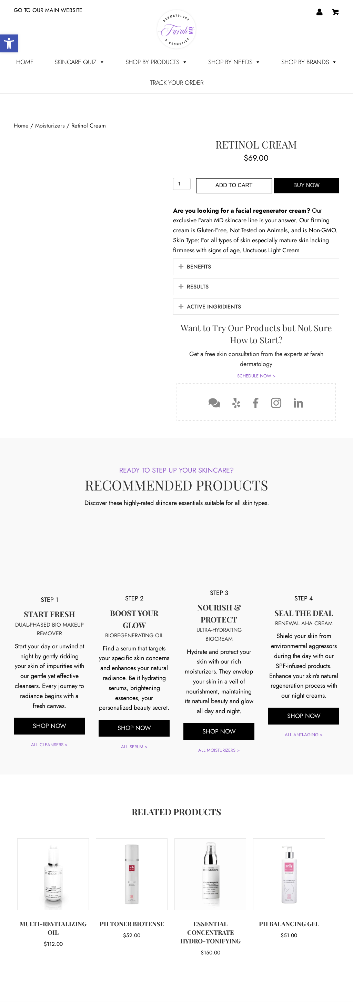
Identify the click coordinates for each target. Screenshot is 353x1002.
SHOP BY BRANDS (309, 62)
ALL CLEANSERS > (49, 684)
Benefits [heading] (199, 267)
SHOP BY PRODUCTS (156, 62)
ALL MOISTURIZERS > (219, 750)
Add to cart (234, 185)
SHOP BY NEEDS (234, 62)
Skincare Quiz (79, 62)
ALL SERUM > (134, 687)
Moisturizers (50, 125)
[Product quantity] (182, 184)
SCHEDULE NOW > (256, 376)
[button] (181, 266)
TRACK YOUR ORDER (176, 82)
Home (25, 62)
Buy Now (306, 185)
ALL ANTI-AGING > (304, 675)
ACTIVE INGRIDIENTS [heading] (214, 307)
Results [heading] (198, 287)
